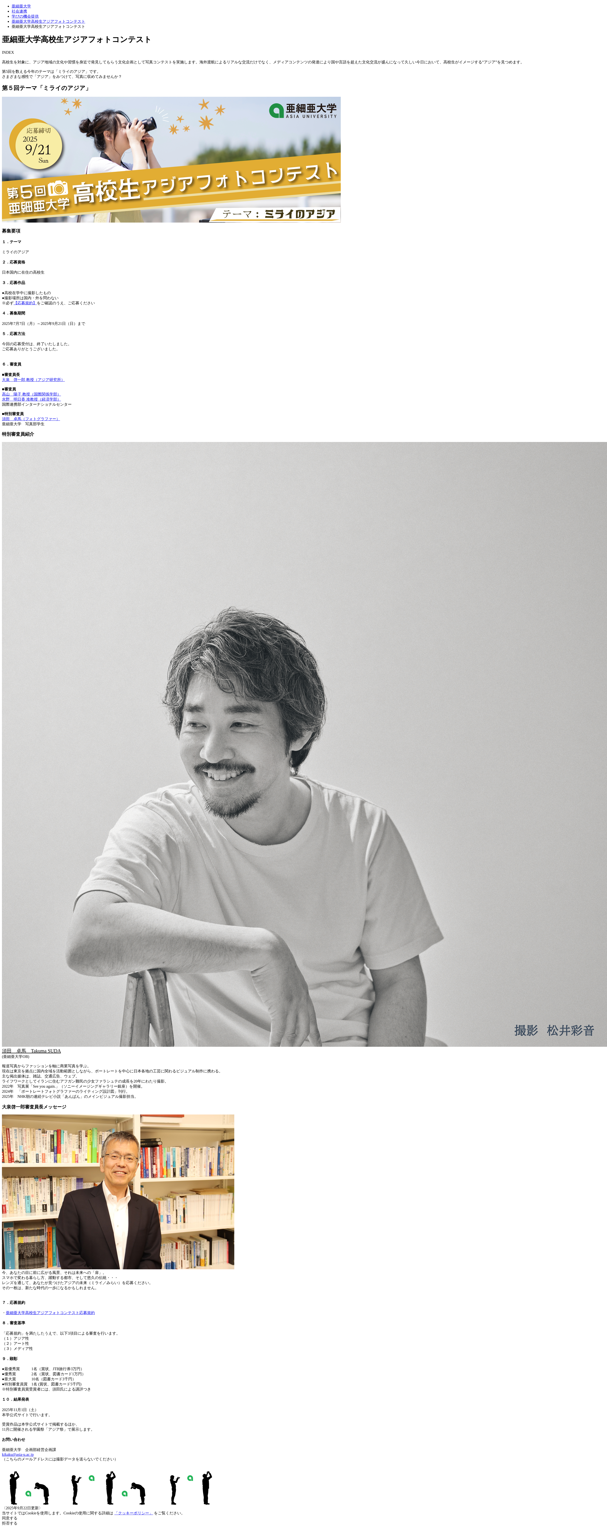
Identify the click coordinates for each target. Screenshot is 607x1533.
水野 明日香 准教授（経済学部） (31, 399)
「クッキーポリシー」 (133, 1513)
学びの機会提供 (25, 16)
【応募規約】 (25, 303)
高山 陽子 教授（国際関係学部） (31, 394)
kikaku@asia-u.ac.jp (18, 1454)
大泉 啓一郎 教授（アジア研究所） (33, 380)
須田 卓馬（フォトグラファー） (31, 419)
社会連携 (19, 11)
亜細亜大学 (21, 6)
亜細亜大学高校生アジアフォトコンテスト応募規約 (50, 1313)
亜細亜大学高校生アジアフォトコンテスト (48, 21)
